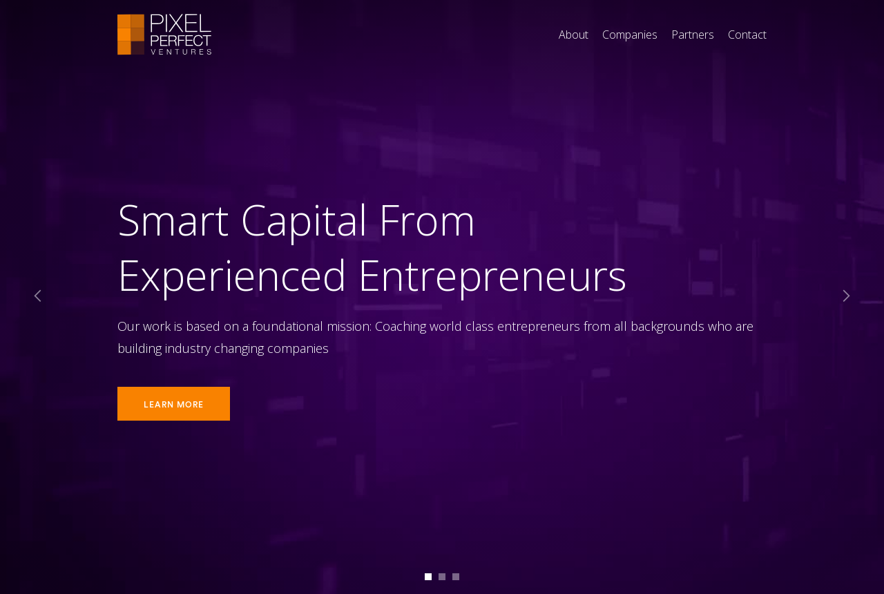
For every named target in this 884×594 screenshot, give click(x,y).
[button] (38, 297)
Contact (747, 34)
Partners (692, 34)
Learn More (174, 405)
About (573, 34)
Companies (629, 34)
